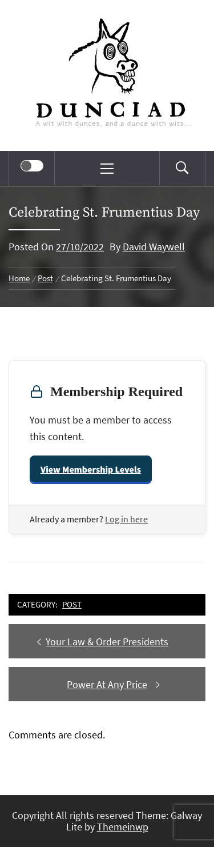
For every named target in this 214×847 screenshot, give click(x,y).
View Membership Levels (91, 470)
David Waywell (154, 246)
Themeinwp (122, 826)
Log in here (126, 519)
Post (72, 604)
